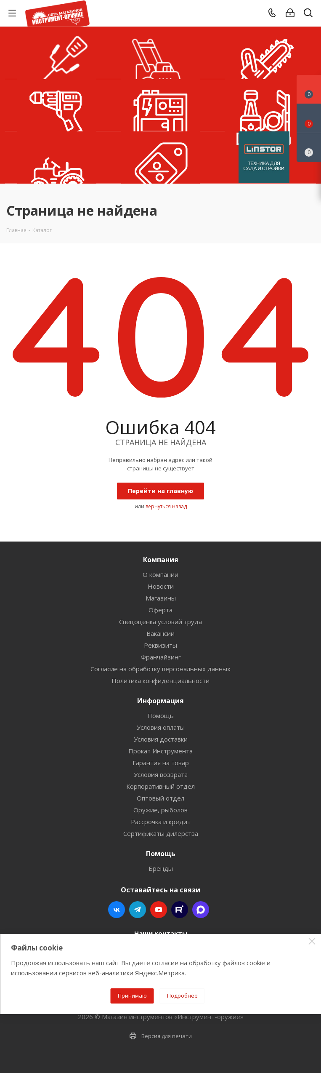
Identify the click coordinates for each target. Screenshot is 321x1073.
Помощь (160, 715)
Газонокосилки (160, 53)
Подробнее (182, 995)
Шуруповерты (56, 105)
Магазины (161, 598)
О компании (160, 574)
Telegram (137, 909)
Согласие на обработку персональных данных (160, 669)
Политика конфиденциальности (160, 680)
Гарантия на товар (161, 762)
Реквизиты (160, 645)
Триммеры (56, 53)
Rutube (179, 909)
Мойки (264, 105)
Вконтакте (116, 909)
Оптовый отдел (160, 798)
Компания (160, 559)
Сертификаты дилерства (160, 833)
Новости (161, 586)
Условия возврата (161, 774)
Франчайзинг (161, 657)
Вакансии (160, 633)
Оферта (160, 610)
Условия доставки (161, 739)
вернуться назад (166, 506)
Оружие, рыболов (160, 810)
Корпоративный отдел (160, 786)
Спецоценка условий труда (160, 621)
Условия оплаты (161, 727)
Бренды (161, 868)
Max (200, 909)
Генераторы (160, 105)
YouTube (158, 909)
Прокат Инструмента (160, 751)
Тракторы (56, 157)
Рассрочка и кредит (161, 821)
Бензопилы (264, 53)
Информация (160, 700)
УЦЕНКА (160, 157)
